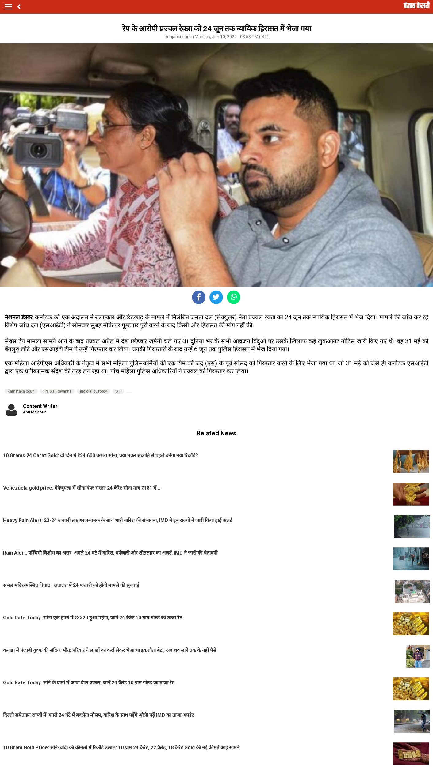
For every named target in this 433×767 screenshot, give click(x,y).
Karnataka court (21, 391)
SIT (118, 391)
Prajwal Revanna (57, 391)
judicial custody (93, 391)
